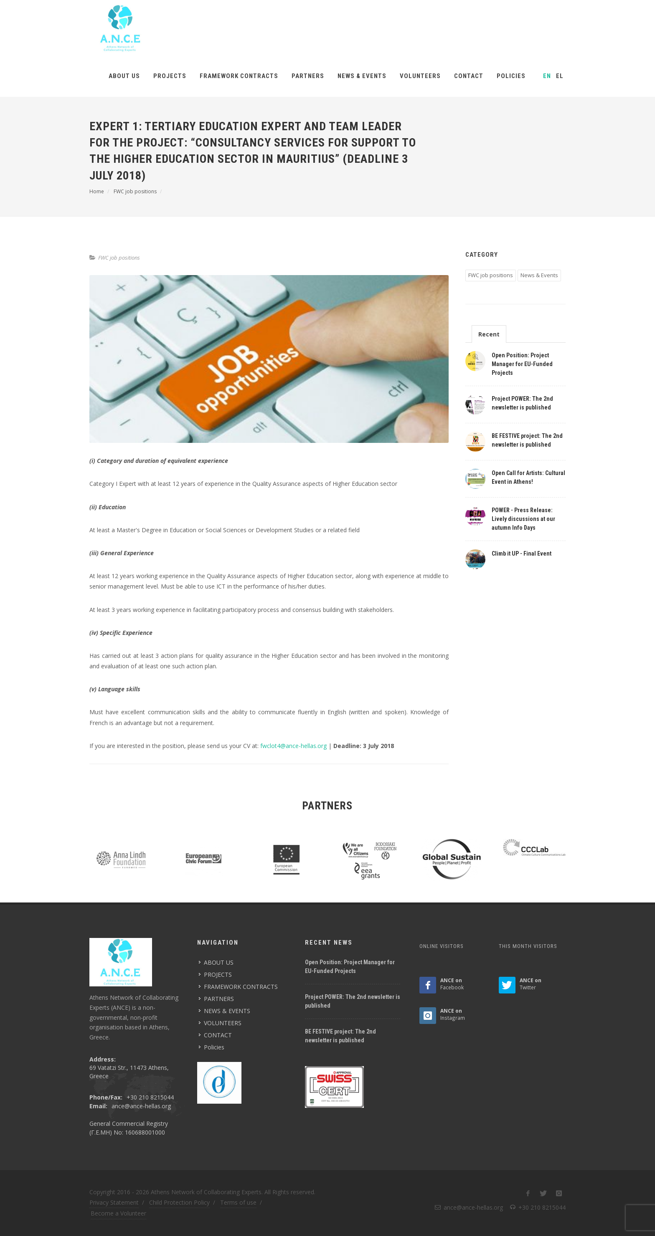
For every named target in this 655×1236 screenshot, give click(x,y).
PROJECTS (169, 76)
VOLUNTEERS (420, 76)
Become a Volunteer (118, 1213)
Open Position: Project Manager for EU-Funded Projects (522, 364)
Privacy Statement (114, 1202)
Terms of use (238, 1202)
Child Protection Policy (179, 1202)
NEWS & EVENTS (362, 76)
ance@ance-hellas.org (141, 1106)
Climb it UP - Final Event (521, 553)
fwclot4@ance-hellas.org (293, 746)
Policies (511, 76)
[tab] (489, 333)
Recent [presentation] (489, 334)
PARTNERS (308, 76)
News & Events (539, 275)
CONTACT (468, 76)
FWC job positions (119, 257)
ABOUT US (124, 76)
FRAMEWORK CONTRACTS (239, 76)
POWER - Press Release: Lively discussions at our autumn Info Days (523, 519)
